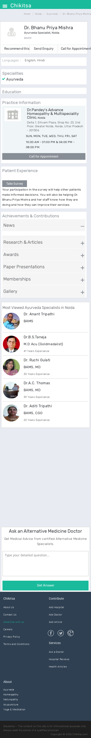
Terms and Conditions (16, 644)
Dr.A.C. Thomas (37, 383)
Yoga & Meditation (14, 709)
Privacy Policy (11, 636)
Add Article (55, 622)
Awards (11, 254)
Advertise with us (13, 622)
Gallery (10, 291)
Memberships (17, 279)
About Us (8, 607)
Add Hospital (56, 607)
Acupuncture (10, 704)
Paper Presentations (24, 266)
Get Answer (45, 585)
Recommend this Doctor (17, 49)
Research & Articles (23, 242)
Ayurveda (8, 689)
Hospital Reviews (59, 659)
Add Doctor (55, 614)
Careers (8, 629)
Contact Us (10, 614)
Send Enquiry (44, 49)
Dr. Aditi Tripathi (38, 406)
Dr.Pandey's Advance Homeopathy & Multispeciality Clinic (53, 114)
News (9, 225)
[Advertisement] (45, 476)
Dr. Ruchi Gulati (37, 360)
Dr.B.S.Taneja (35, 337)
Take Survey (14, 183)
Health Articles (58, 666)
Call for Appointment (73, 49)
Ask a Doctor (56, 651)
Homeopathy (10, 694)
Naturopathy (10, 699)
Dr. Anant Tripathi (39, 314)
